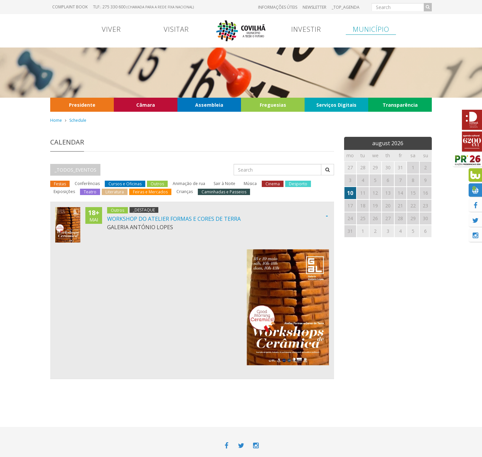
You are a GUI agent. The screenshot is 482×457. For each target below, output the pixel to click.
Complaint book (70, 7)
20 (388, 205)
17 (350, 205)
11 (363, 193)
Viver (111, 29)
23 (425, 205)
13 (388, 193)
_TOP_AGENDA (345, 7)
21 (400, 205)
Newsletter (314, 7)
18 (363, 205)
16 (425, 193)
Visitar (176, 29)
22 (413, 205)
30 (425, 218)
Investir (306, 29)
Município (371, 29)
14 (400, 193)
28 (400, 218)
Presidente (82, 105)
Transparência (400, 105)
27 (388, 218)
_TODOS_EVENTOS (75, 170)
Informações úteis (277, 7)
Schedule (77, 120)
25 (363, 218)
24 (350, 218)
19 (375, 205)
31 (350, 231)
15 (413, 193)
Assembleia (209, 105)
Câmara (145, 105)
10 (350, 193)
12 (375, 193)
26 (375, 218)
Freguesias (273, 105)
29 (413, 218)
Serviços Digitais (336, 105)
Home (56, 120)
